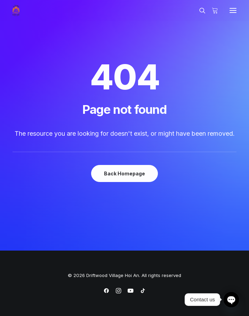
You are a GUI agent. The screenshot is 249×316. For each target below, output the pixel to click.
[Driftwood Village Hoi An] (16, 10)
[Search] (199, 10)
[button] (233, 10)
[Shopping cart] (212, 10)
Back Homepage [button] (124, 173)
